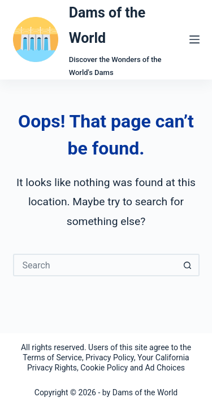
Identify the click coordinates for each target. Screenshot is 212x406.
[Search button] (188, 265)
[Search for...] (95, 265)
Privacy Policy (109, 357)
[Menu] (194, 39)
